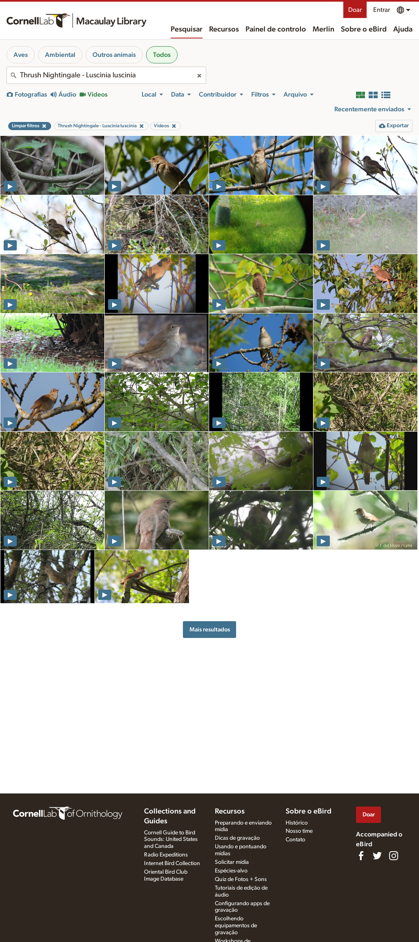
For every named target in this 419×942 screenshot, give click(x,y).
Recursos (224, 29)
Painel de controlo (276, 29)
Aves (21, 55)
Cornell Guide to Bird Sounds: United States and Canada (171, 840)
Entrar (381, 10)
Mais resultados (209, 629)
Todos (162, 55)
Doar (355, 10)
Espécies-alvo (231, 871)
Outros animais (114, 55)
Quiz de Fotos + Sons (241, 879)
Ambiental (60, 55)
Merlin (323, 29)
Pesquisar (187, 29)
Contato (295, 840)
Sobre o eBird (364, 29)
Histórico (297, 823)
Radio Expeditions (166, 855)
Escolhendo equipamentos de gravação (236, 925)
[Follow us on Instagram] (394, 856)
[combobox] (106, 75)
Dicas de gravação (237, 838)
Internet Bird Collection (172, 863)
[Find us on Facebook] (361, 856)
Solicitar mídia (232, 862)
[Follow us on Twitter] (377, 856)
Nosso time (299, 831)
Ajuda (402, 29)
